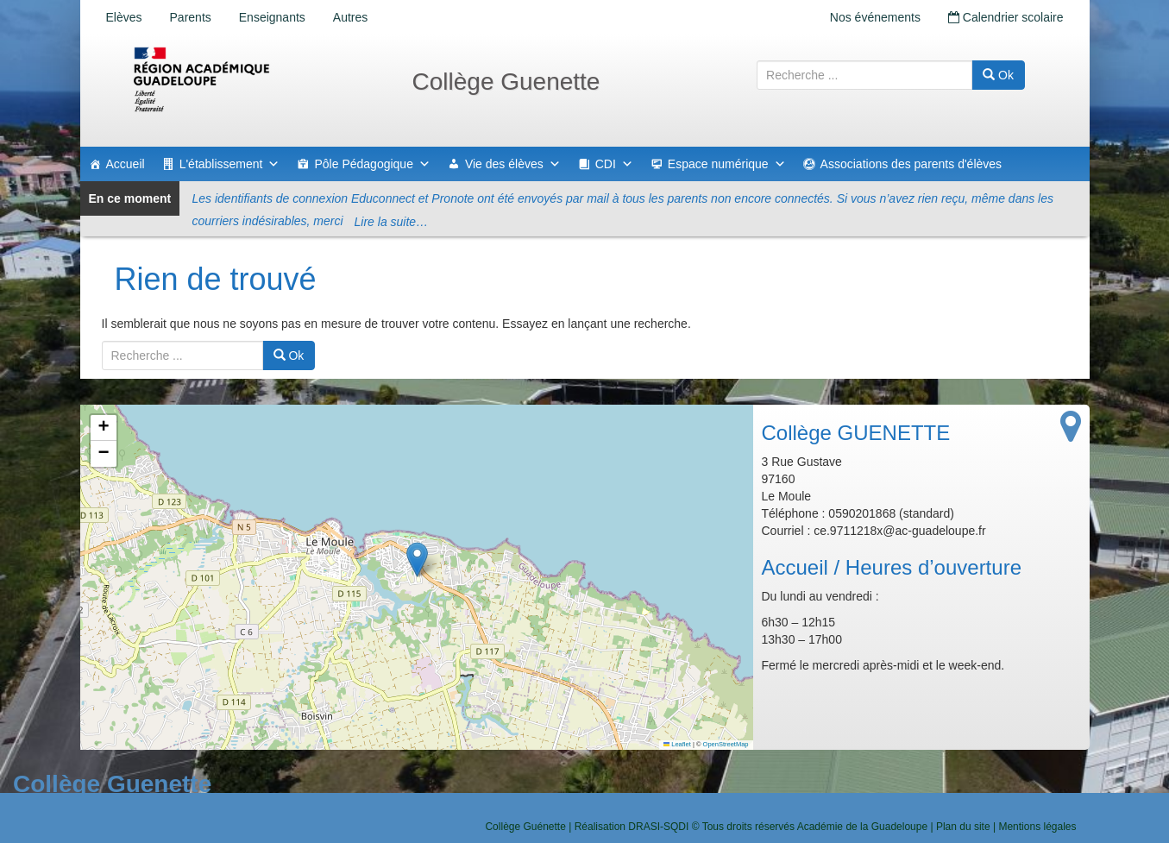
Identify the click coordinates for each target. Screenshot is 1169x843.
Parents (190, 17)
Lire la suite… (392, 222)
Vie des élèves (513, 164)
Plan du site (963, 827)
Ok (998, 75)
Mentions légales (1037, 827)
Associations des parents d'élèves (911, 164)
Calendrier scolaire (1006, 17)
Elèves (124, 17)
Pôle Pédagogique (372, 164)
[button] (417, 559)
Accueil (125, 164)
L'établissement (229, 164)
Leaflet (677, 744)
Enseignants (272, 17)
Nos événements (875, 17)
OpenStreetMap (726, 744)
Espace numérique (727, 164)
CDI (614, 164)
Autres (350, 17)
